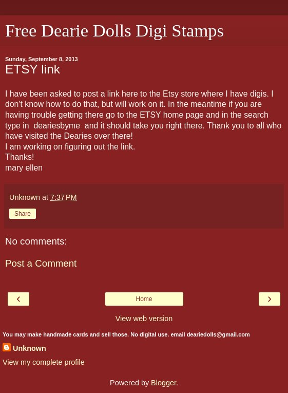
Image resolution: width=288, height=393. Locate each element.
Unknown (29, 348)
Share (22, 213)
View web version (144, 318)
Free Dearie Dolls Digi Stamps (114, 30)
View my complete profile (44, 362)
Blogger (163, 383)
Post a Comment (40, 263)
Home (144, 299)
